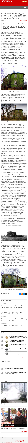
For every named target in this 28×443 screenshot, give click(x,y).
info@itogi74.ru (8, 442)
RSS (23, 1)
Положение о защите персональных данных (20, 441)
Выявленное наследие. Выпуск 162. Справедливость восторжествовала (11, 306)
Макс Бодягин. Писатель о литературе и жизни (13, 428)
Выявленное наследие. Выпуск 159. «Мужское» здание (11, 326)
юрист (6, 365)
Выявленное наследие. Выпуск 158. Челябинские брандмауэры (17, 353)
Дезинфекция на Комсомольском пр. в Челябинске (11, 404)
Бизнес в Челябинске (20, 439)
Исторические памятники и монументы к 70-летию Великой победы (16, 373)
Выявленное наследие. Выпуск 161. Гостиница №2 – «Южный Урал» (11, 313)
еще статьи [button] (24, 357)
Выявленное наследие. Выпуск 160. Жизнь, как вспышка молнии (14, 319)
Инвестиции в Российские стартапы (14, 368)
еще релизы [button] (24, 376)
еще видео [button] (24, 431)
